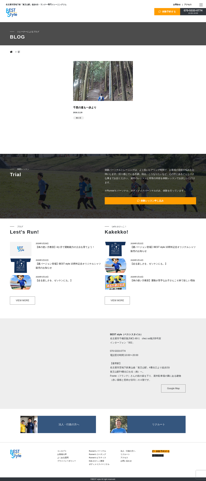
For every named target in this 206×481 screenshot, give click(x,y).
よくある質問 (63, 458)
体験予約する (167, 11)
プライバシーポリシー (66, 461)
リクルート (125, 454)
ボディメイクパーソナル (99, 464)
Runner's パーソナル (97, 451)
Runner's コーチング (97, 454)
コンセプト (62, 451)
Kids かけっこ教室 (96, 461)
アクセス (188, 4)
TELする (158, 455)
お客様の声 (62, 454)
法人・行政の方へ (128, 451)
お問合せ (177, 4)
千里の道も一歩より (84, 107)
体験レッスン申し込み (150, 200)
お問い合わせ (126, 461)
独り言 (78, 118)
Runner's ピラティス (97, 458)
